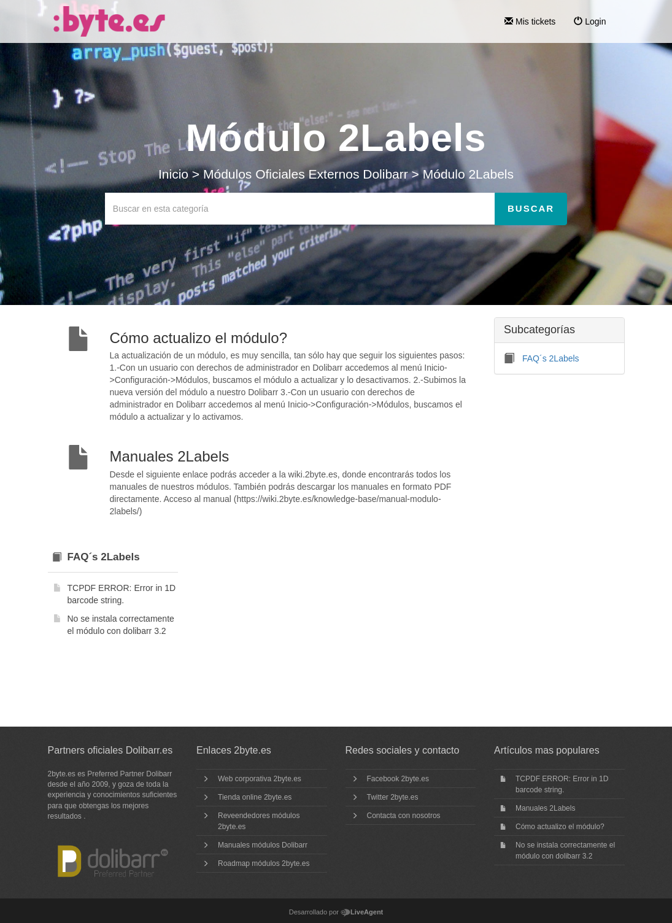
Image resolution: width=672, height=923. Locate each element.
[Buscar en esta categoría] (300, 209)
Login (590, 21)
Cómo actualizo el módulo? (560, 826)
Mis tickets (529, 21)
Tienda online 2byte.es (255, 797)
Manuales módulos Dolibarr (262, 845)
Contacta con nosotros (404, 815)
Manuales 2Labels (545, 808)
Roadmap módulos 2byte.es (263, 863)
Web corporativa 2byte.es (259, 778)
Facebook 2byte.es (398, 778)
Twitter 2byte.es (393, 797)
